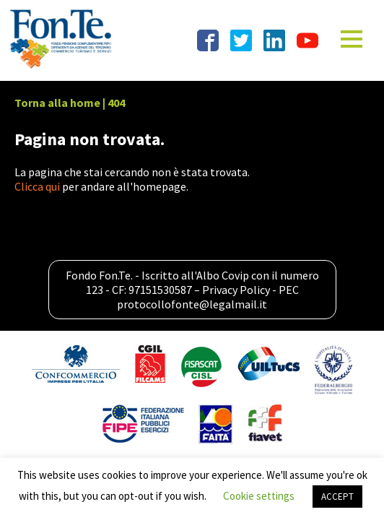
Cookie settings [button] (258, 496)
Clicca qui (37, 186)
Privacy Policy (236, 289)
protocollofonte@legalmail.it (192, 304)
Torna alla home (57, 102)
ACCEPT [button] (337, 496)
